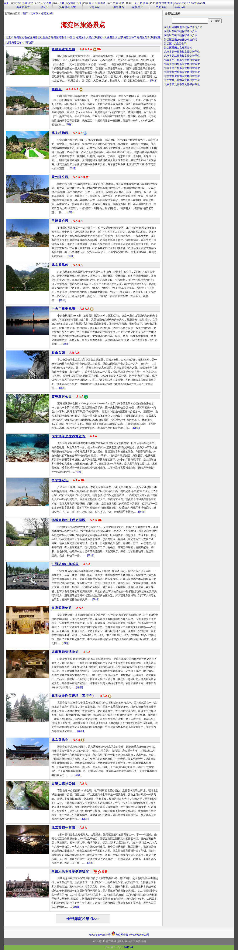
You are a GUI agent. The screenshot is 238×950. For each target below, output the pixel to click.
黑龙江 (44, 7)
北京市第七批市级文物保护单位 (182, 76)
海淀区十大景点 (85, 37)
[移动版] (29, 42)
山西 (18, 7)
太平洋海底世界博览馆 (69, 436)
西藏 (97, 7)
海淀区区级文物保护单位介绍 (180, 39)
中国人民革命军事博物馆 (70, 871)
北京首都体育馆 (63, 827)
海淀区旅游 (47, 13)
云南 (91, 7)
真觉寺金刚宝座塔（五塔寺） (74, 695)
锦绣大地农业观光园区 (69, 520)
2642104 (128, 947)
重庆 (91, 2)
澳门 (139, 7)
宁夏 (158, 7)
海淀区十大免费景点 (105, 37)
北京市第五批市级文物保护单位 (182, 68)
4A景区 (71, 37)
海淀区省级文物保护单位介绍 (180, 31)
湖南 (115, 7)
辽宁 (43, 2)
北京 (18, 2)
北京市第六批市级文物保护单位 (182, 72)
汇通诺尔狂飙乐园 (65, 564)
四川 (97, 2)
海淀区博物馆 (58, 37)
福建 (67, 7)
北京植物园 (60, 133)
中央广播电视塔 (63, 308)
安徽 (61, 7)
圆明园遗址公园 (63, 49)
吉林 (48, 2)
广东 (134, 2)
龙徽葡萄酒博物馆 (65, 652)
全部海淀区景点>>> (83, 919)
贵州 (103, 2)
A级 (183, 7)
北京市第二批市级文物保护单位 (182, 55)
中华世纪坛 (60, 480)
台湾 (78, 2)
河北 (30, 2)
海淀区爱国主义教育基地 (178, 47)
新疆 (164, 7)
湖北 (121, 2)
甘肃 (164, 2)
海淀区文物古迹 (23, 37)
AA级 (177, 7)
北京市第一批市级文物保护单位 (182, 51)
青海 (169, 2)
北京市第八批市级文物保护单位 (182, 80)
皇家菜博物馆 (62, 608)
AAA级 (201, 2)
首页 (6, 2)
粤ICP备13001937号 (100, 934)
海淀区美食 (143, 37)
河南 (115, 2)
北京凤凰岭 (60, 264)
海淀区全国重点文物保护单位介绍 (183, 27)
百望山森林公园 (63, 783)
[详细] (153, 80)
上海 (61, 2)
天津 (24, 2)
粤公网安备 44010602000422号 (130, 933)
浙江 (73, 2)
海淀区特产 (130, 37)
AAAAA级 (180, 2)
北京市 (34, 13)
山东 (73, 7)
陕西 (158, 2)
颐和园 (57, 89)
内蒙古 (26, 7)
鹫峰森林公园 (62, 396)
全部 (120, 37)
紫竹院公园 (60, 177)
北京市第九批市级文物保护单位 (182, 84)
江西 (121, 7)
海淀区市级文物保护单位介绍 (180, 35)
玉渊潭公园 (60, 220)
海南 (145, 2)
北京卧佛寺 (60, 739)
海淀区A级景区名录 (175, 43)
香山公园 (58, 352)
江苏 (67, 2)
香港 (134, 7)
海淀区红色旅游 (41, 37)
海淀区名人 (17, 42)
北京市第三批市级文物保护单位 (182, 59)
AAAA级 (192, 2)
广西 (139, 2)
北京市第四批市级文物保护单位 (182, 64)
